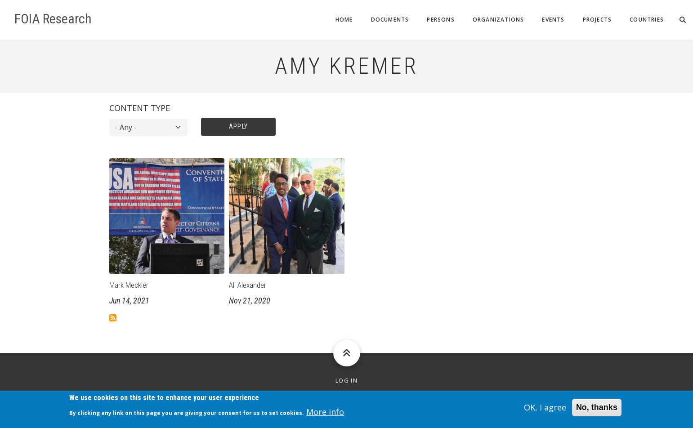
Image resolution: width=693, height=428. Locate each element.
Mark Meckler (128, 285)
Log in (346, 380)
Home (344, 19)
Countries (647, 19)
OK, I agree (545, 410)
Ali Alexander (247, 285)
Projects (597, 19)
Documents (390, 19)
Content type (139, 108)
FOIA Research (53, 19)
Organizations (498, 19)
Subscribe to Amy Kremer (112, 317)
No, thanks (596, 410)
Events (553, 19)
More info (325, 414)
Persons (440, 19)
